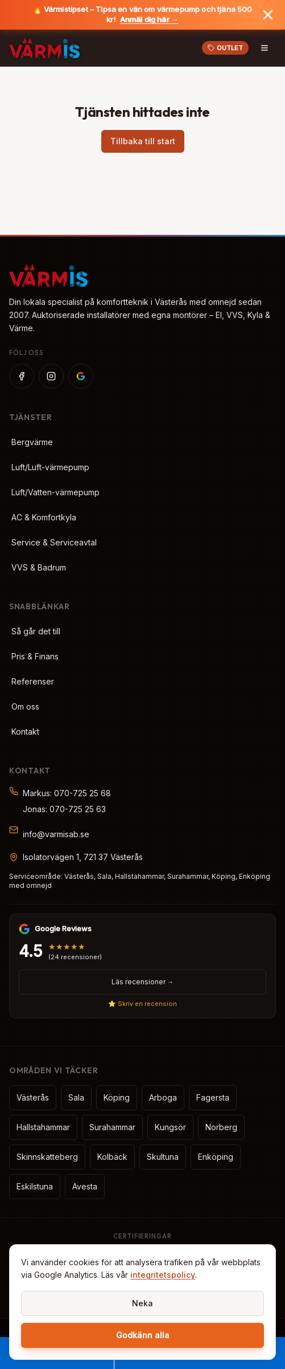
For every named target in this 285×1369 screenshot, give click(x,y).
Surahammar (112, 1127)
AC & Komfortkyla (43, 517)
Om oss (25, 706)
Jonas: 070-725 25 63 (64, 809)
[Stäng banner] (268, 15)
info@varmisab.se (56, 834)
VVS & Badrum (38, 567)
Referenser (32, 681)
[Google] (80, 376)
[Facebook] (21, 376)
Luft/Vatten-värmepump (55, 492)
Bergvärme (32, 442)
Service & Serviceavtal (54, 542)
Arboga (163, 1097)
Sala (76, 1097)
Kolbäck (112, 1157)
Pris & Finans (35, 656)
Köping (117, 1097)
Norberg (221, 1127)
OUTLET (225, 48)
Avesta (84, 1186)
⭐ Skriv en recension (142, 1004)
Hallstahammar (43, 1127)
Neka (142, 1303)
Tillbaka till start (142, 141)
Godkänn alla (143, 1335)
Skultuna (163, 1157)
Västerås (32, 1097)
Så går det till (35, 631)
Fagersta (212, 1097)
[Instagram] (51, 376)
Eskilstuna (34, 1186)
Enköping (215, 1157)
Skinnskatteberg (47, 1157)
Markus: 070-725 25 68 (67, 793)
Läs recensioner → (142, 981)
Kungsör (170, 1127)
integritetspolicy (162, 1275)
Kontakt (25, 731)
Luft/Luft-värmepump (50, 467)
